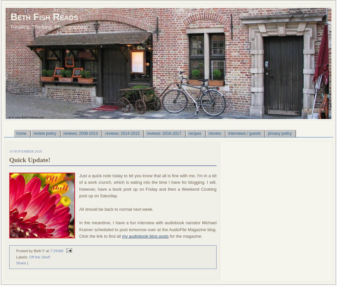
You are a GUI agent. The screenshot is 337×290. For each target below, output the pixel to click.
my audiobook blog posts (145, 236)
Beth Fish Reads (44, 16)
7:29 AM (56, 251)
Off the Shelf (39, 257)
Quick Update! (29, 159)
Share (21, 263)
